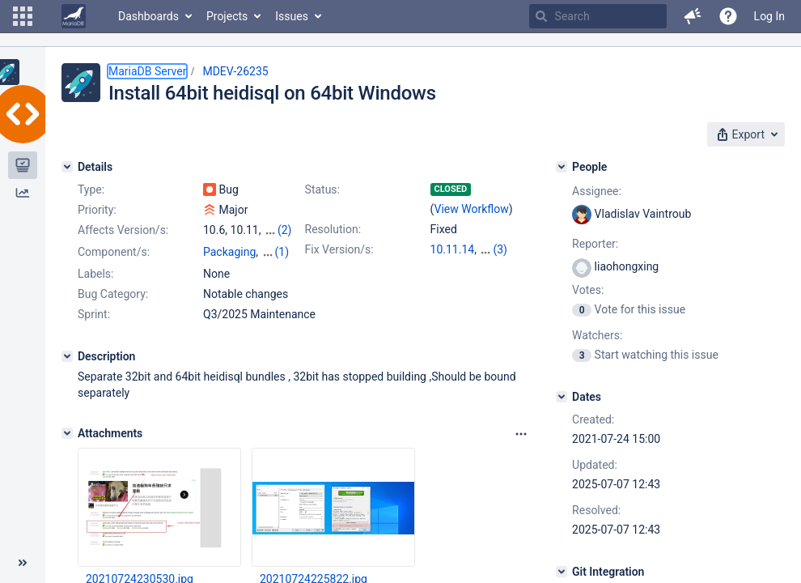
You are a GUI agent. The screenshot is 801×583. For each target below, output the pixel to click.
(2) (285, 229)
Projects (227, 16)
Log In (769, 16)
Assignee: (596, 191)
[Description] (67, 356)
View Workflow (471, 208)
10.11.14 (452, 249)
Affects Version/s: (123, 229)
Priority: (97, 209)
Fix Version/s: (339, 249)
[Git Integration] (561, 571)
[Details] (67, 166)
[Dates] (561, 396)
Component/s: (114, 251)
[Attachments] (67, 433)
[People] (561, 166)
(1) (282, 251)
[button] (22, 16)
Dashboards (148, 16)
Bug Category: (113, 293)
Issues (291, 16)
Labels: (95, 273)
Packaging (229, 251)
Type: (91, 189)
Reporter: (595, 243)
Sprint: (94, 314)
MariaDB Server (147, 71)
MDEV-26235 (235, 71)
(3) (500, 249)
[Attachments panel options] (521, 434)
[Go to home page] (73, 16)
